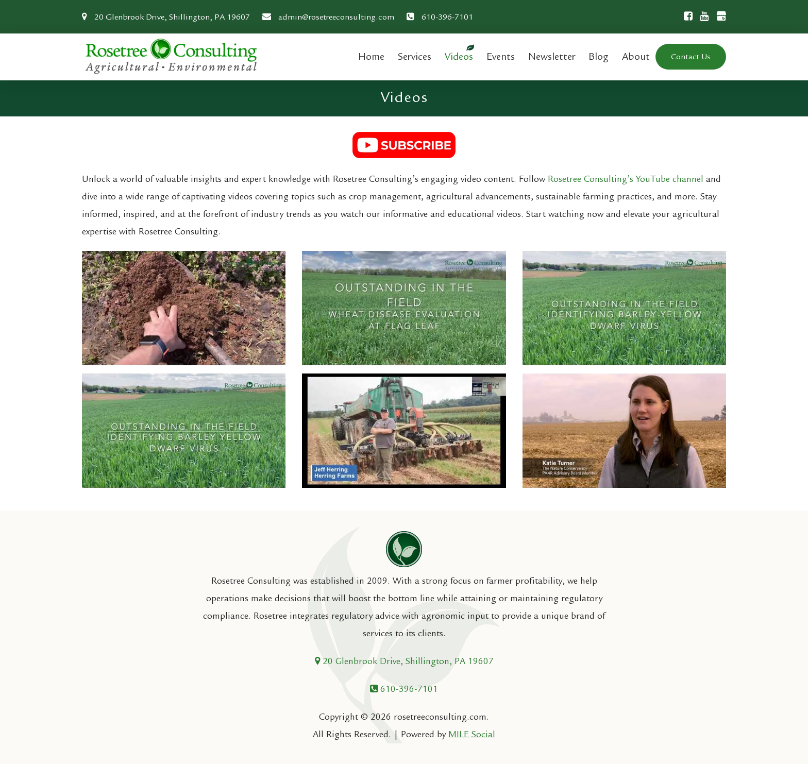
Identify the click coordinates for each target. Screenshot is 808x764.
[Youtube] (702, 16)
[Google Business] (718, 17)
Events (500, 56)
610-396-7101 (440, 17)
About (636, 56)
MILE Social (471, 734)
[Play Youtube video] (183, 308)
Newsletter (551, 56)
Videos (459, 56)
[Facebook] (686, 16)
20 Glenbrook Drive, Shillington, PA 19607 (166, 17)
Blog (598, 56)
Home (371, 56)
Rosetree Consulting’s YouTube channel (625, 179)
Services (414, 56)
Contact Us (691, 56)
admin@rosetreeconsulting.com (328, 17)
